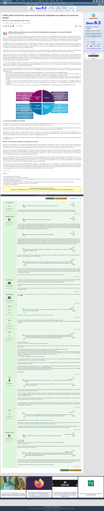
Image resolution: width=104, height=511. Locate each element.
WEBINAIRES (35, 4)
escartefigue (9, 205)
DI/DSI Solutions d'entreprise (12, 3)
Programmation (46, 3)
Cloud (20, 3)
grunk (9, 379)
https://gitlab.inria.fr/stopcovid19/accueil (46, 422)
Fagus (9, 334)
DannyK (9, 308)
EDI (41, 3)
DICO (67, 4)
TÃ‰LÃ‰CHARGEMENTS (48, 4)
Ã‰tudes (52, 1)
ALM (25, 3)
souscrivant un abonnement (34, 190)
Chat (35, 1)
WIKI (64, 4)
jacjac (9, 322)
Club (61, 1)
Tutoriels (23, 1)
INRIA (8, 171)
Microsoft (29, 3)
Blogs (31, 1)
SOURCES (55, 4)
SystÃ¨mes (63, 3)
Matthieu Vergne (9, 219)
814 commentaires (26, 24)
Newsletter (41, 1)
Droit (57, 1)
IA (22, 3)
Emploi (47, 1)
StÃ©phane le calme (17, 23)
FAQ (28, 1)
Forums (17, 1)
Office (55, 3)
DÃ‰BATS (60, 4)
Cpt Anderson (9, 282)
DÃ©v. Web (37, 3)
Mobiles (58, 3)
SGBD (51, 3)
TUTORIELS (28, 4)
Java (33, 3)
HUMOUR (71, 4)
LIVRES (40, 4)
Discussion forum (93, 55)
